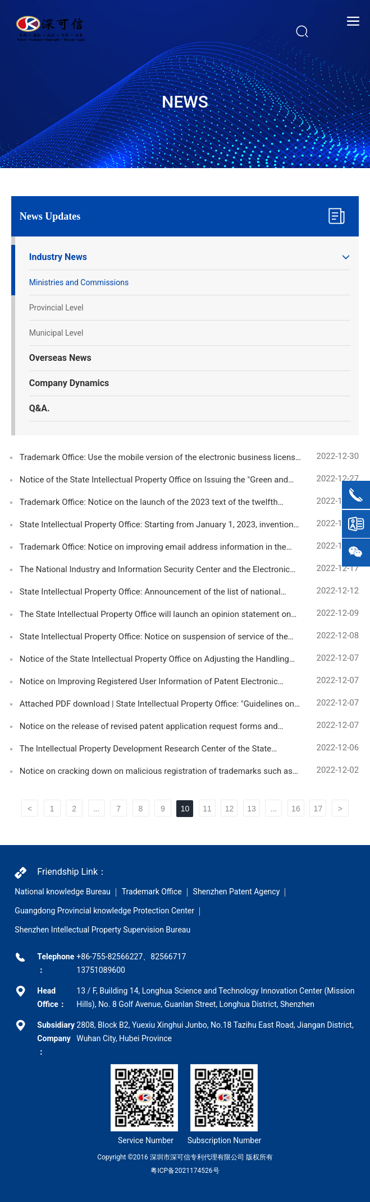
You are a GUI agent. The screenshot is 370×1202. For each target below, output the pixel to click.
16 (295, 808)
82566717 (168, 956)
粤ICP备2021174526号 (184, 1171)
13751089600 (100, 970)
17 (318, 808)
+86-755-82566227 (109, 956)
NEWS (185, 102)
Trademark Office (152, 891)
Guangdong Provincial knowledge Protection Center (104, 910)
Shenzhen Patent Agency (236, 891)
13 (251, 808)
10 (185, 808)
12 (229, 808)
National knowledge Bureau (62, 891)
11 (207, 808)
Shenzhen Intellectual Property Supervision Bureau (102, 929)
